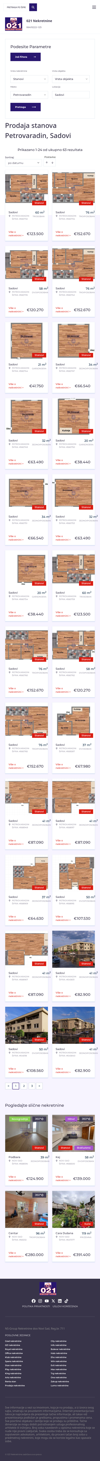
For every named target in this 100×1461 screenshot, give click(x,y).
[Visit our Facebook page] (34, 1301)
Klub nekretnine (13, 1357)
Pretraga (25, 107)
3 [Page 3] (32, 1086)
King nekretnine (13, 1373)
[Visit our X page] (53, 1301)
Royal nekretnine (13, 1349)
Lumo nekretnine (59, 1385)
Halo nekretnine (59, 1353)
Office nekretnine (14, 1353)
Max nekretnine (59, 1369)
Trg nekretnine (58, 1373)
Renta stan (10, 1381)
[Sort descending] (52, 163)
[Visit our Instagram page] (40, 1301)
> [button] (39, 1086)
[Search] (33, 7)
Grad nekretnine (13, 1341)
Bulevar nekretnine (60, 1349)
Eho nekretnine (58, 1357)
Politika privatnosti (36, 1306)
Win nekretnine (59, 1361)
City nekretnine (58, 1341)
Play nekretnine (13, 1369)
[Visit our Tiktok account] (66, 1301)
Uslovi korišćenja (65, 1306)
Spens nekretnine (14, 1361)
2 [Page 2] (24, 1086)
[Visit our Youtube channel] (47, 1301)
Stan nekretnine (13, 1365)
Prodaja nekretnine (15, 1385)
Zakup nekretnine (60, 1381)
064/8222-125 (34, 27)
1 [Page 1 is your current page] (15, 1086)
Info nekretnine (58, 1345)
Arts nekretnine (13, 1377)
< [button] (8, 1086)
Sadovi (59, 94)
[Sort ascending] (46, 163)
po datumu (15, 163)
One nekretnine (59, 1377)
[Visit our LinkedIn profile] (60, 1301)
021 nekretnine (12, 1345)
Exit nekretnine (58, 1365)
